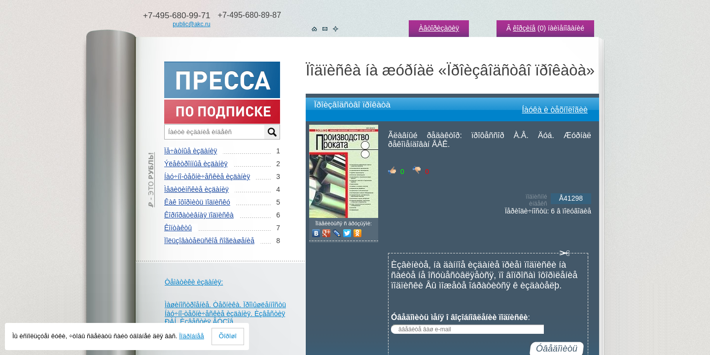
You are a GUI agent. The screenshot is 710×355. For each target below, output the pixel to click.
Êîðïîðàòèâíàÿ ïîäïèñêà (199, 215)
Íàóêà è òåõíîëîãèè (555, 110)
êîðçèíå (524, 28)
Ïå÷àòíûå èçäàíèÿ (190, 151)
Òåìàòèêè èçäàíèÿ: (194, 282)
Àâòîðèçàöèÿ (439, 28)
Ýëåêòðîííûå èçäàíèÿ (195, 164)
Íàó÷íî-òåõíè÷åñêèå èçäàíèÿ (207, 176)
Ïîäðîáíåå (191, 336)
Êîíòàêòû (178, 228)
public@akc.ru (191, 24)
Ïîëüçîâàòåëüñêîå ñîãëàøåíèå (209, 241)
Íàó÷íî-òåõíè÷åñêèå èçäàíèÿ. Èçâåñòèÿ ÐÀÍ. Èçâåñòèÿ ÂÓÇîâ (225, 317)
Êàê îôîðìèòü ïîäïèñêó (197, 202)
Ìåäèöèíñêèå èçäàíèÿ (196, 189)
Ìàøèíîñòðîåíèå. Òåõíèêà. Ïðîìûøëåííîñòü (225, 305)
